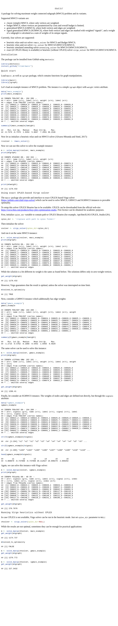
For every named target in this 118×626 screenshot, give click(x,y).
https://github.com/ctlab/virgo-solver (18, 216)
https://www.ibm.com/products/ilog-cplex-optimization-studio (29, 226)
